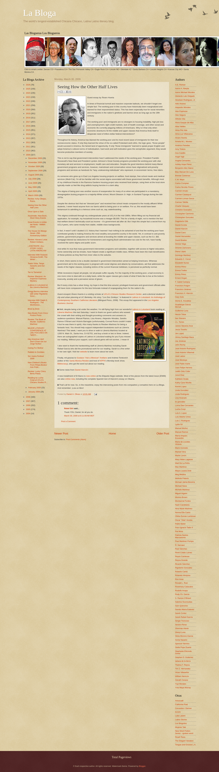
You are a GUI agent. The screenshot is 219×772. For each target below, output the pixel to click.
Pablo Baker (180, 524)
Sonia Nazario (181, 640)
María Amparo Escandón (181, 437)
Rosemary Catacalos (184, 587)
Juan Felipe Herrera (183, 367)
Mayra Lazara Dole (183, 471)
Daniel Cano (180, 232)
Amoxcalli (179, 701)
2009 (28, 155)
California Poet (181, 704)
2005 (28, 409)
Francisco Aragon (182, 286)
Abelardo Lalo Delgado (185, 96)
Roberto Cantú (181, 572)
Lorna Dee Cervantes (184, 405)
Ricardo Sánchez (182, 564)
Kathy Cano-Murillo (183, 383)
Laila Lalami (180, 716)
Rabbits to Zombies (36, 352)
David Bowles (181, 240)
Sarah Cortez (180, 613)
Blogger (142, 766)
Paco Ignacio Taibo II (184, 527)
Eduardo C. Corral (183, 259)
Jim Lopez (179, 333)
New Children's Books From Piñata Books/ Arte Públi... (37, 364)
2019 (28, 113)
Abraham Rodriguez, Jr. (185, 100)
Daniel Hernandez (183, 236)
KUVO (178, 712)
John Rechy (180, 345)
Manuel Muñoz (181, 428)
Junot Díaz (179, 375)
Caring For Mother (35, 348)
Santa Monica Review (79, 361)
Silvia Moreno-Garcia (184, 636)
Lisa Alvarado (181, 398)
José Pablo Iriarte (182, 364)
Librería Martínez (65, 312)
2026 (28, 85)
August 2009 (34, 175)
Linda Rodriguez (182, 394)
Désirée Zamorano (183, 248)
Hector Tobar (180, 314)
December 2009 (35, 158)
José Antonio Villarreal (184, 352)
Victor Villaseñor (182, 672)
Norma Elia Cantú (182, 512)
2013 (28, 138)
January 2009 (34, 392)
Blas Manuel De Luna (184, 172)
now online (91, 376)
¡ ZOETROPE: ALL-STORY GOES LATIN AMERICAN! (37, 248)
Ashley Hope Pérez (183, 164)
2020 (28, 109)
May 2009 (32, 187)
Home (112, 433)
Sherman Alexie (182, 628)
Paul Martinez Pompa (184, 541)
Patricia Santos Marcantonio (181, 536)
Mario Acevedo (181, 448)
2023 (28, 97)
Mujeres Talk (180, 727)
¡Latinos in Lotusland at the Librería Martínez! (38, 286)
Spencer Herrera (182, 643)
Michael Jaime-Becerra (185, 482)
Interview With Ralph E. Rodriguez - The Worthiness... (38, 302)
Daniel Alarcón (81, 370)
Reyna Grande (181, 560)
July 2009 (32, 179)
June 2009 (33, 183)
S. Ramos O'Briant (183, 598)
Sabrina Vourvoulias (183, 602)
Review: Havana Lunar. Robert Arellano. (38, 240)
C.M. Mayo (179, 179)
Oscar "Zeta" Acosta (183, 520)
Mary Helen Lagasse (184, 459)
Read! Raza (180, 737)
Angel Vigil (179, 157)
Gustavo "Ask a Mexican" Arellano (92, 358)
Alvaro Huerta (181, 138)
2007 (28, 401)
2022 (28, 101)
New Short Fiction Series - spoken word (184, 732)
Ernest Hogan (181, 278)
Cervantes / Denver (183, 708)
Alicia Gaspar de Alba (184, 122)
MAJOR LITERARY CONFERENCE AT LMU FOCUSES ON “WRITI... (37, 331)
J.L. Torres (179, 322)
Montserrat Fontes (183, 501)
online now (70, 379)
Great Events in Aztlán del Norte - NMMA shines (37, 224)
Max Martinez (181, 467)
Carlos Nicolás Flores (184, 187)
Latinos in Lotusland (141, 309)
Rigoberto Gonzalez (183, 568)
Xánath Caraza (181, 680)
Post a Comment (68, 421)
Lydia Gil (179, 424)
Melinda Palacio (182, 478)
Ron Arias (179, 579)
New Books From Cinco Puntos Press (38, 314)
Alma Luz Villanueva (183, 134)
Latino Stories (181, 719)
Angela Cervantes (182, 160)
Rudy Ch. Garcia (182, 594)
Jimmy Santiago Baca (184, 337)
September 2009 (35, 170)
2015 (28, 130)
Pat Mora (179, 531)
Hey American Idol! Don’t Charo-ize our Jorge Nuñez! (37, 341)
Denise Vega (180, 244)
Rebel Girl (68, 408)
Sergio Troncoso (182, 621)
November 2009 (35, 162)
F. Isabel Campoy (182, 282)
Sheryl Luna (180, 632)
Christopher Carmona (184, 214)
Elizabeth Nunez (182, 263)
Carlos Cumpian (182, 183)
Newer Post (61, 433)
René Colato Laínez (183, 552)
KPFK (102, 361)
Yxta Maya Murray (183, 687)
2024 (28, 93)
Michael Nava (181, 486)
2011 (28, 146)
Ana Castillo (180, 153)
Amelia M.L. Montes (183, 141)
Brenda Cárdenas (182, 176)
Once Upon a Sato (36, 211)
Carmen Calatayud (183, 194)
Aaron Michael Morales (185, 92)
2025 (28, 89)
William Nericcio (182, 676)
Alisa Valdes (180, 126)
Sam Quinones (181, 606)
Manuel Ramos (181, 432)
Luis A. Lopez (181, 413)
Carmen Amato (181, 191)
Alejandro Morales (183, 107)
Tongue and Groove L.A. (185, 745)
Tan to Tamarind (34, 272)
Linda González (181, 390)
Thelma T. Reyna (182, 665)
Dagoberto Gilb (181, 221)
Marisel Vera (180, 452)
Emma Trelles (181, 270)
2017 (28, 122)
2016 (28, 126)
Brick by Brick (33, 309)
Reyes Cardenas (182, 556)
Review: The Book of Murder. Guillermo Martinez (37, 321)
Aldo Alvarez (180, 104)
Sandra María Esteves (184, 609)
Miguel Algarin (181, 493)
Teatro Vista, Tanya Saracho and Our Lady (36, 265)
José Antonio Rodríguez (185, 348)
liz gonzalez (180, 402)
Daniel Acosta (181, 225)
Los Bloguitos (181, 723)
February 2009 (34, 387)
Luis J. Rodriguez (182, 421)
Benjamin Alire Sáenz (184, 168)
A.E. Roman (180, 85)
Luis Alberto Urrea (183, 417)
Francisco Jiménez (183, 289)
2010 (28, 150)
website (83, 352)
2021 (28, 105)
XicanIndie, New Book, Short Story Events (37, 217)
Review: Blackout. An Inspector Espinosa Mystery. (37, 278)
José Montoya (181, 360)
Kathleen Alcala (181, 379)
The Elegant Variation (184, 741)
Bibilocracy (62, 364)
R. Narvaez (180, 545)
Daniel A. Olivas (74, 394)
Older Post (162, 433)
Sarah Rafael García (184, 617)
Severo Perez (181, 625)
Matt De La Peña (182, 463)
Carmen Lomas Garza (184, 198)
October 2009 (34, 166)
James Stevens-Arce (184, 326)
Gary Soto (179, 297)
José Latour (180, 356)
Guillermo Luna (181, 311)
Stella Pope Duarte (183, 647)
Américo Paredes (182, 145)
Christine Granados (183, 210)
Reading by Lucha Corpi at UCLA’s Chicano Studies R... (37, 380)
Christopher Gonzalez (184, 217)
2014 (28, 134)
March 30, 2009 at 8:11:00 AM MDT (79, 416)
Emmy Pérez (180, 274)
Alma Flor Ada (181, 130)
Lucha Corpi (180, 409)
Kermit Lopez (180, 386)
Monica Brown (181, 497)
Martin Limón (180, 455)
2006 (28, 405)
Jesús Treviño (181, 329)
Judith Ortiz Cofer (182, 371)
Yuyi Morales (180, 684)
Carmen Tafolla (181, 202)
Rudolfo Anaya (181, 590)
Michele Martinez (182, 490)
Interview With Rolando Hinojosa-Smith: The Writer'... (37, 257)
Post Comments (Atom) (76, 439)
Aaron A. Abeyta (182, 88)
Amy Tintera (180, 149)
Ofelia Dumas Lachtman (185, 516)
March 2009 (33, 195)
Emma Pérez (180, 267)
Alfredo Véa (180, 119)
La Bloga (39, 13)
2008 (28, 397)
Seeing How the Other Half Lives (37, 206)
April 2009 (32, 191)
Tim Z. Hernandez (183, 669)
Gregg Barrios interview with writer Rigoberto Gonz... (38, 293)
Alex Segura (180, 115)
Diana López (180, 251)
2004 (28, 413)
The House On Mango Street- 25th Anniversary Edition (37, 233)
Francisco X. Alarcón (184, 293)
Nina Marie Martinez (183, 508)
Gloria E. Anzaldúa (183, 301)
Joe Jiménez (180, 341)
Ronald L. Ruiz (181, 583)
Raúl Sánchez (181, 549)
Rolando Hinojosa (182, 575)
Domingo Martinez (183, 255)
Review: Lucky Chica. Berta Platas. (37, 372)
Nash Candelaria (182, 505)
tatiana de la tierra (183, 661)
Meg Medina (180, 474)
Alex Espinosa (181, 111)
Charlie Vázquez (182, 206)
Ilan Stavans (180, 318)
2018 (28, 118)
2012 (28, 142)
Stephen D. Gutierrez (184, 657)
